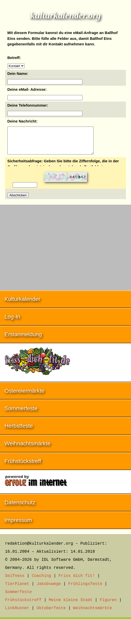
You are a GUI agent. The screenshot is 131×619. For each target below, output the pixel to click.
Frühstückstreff (23, 466)
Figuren (108, 600)
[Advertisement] (65, 250)
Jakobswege (49, 584)
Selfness (15, 576)
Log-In (12, 322)
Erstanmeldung (23, 339)
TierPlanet (17, 584)
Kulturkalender (22, 304)
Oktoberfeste (51, 608)
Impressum (18, 525)
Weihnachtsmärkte (28, 449)
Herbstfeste (19, 431)
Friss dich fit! (76, 576)
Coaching (41, 576)
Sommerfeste (21, 414)
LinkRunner (17, 608)
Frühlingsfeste (85, 584)
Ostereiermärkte (25, 396)
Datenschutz (20, 508)
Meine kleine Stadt (71, 600)
